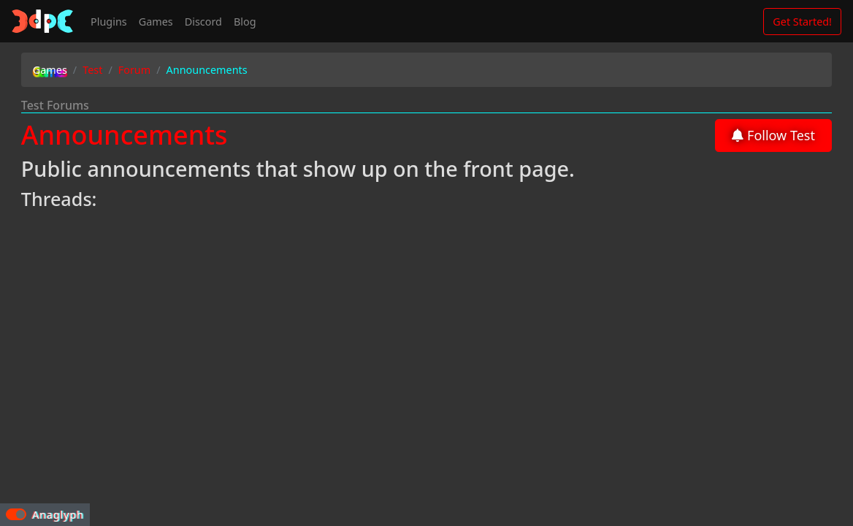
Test (92, 70)
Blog (245, 21)
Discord (203, 21)
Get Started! (802, 21)
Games (50, 70)
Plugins (109, 21)
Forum (134, 70)
